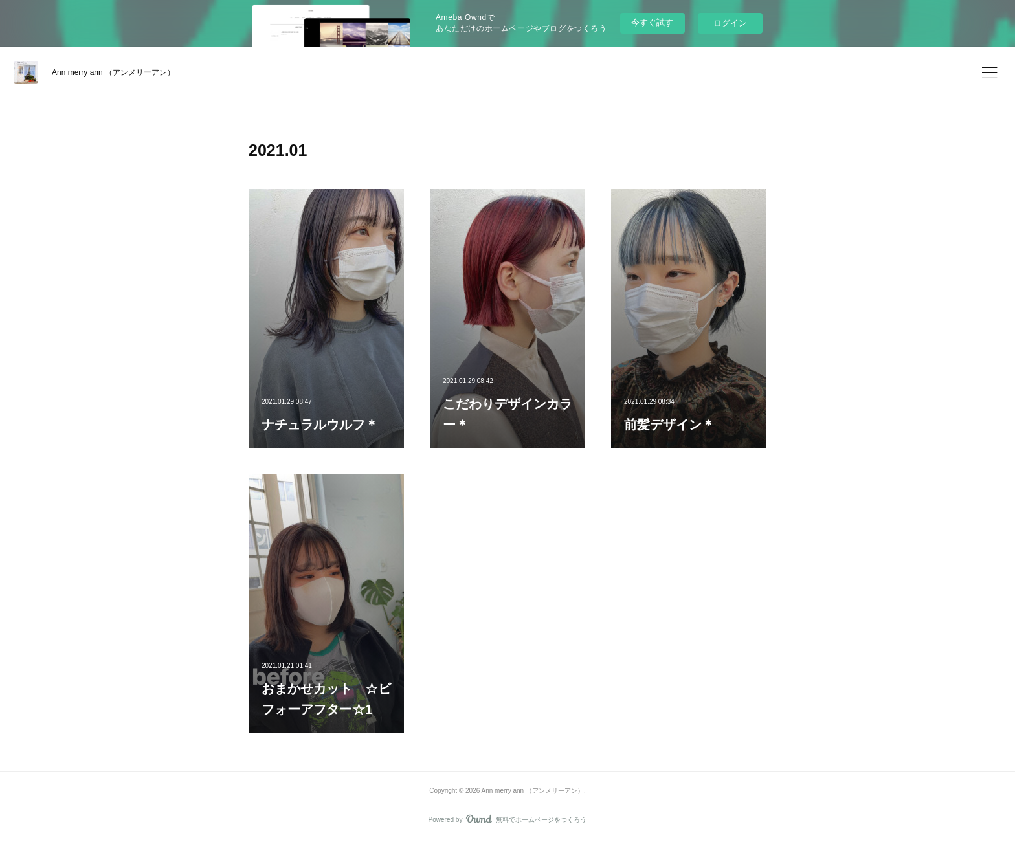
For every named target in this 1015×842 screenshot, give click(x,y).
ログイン (730, 23)
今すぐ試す (652, 22)
